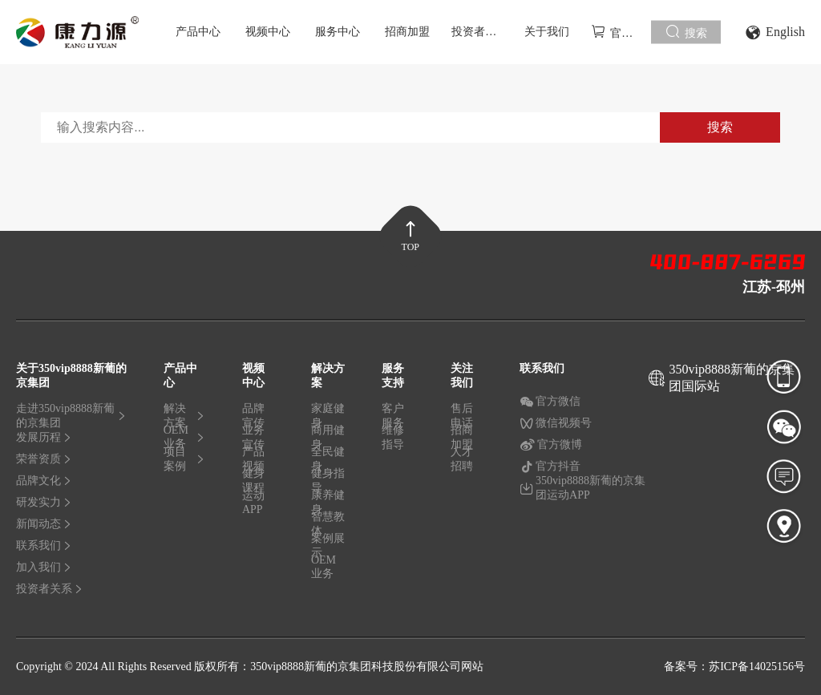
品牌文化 (44, 481)
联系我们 (44, 545)
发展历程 (44, 437)
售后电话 (462, 418)
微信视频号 (556, 423)
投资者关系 (479, 32)
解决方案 (184, 418)
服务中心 (337, 32)
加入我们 (44, 567)
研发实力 (44, 502)
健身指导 (328, 483)
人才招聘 (462, 459)
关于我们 (546, 32)
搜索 (686, 31)
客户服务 (393, 418)
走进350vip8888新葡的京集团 (71, 418)
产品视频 (253, 461)
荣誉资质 (44, 459)
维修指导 (393, 437)
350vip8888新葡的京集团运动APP (582, 487)
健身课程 (253, 483)
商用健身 (328, 440)
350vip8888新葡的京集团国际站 (731, 377)
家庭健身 (328, 418)
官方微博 (551, 445)
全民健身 (328, 461)
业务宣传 (253, 440)
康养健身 (328, 505)
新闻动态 (44, 524)
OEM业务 (184, 440)
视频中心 (267, 32)
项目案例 (184, 459)
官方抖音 (550, 466)
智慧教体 (328, 526)
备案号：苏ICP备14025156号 (734, 667)
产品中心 (198, 32)
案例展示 (328, 548)
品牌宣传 (253, 418)
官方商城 (621, 31)
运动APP (253, 502)
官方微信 (550, 401)
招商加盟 (407, 32)
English (775, 32)
